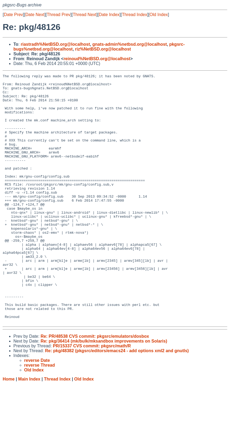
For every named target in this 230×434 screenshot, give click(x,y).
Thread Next (84, 14)
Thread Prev (59, 14)
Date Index (109, 14)
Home (8, 429)
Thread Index (134, 14)
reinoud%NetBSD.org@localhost (97, 58)
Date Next (34, 14)
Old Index (159, 14)
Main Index (29, 429)
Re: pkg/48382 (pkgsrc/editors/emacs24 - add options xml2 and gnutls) (117, 400)
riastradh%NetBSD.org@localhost (55, 44)
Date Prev (13, 14)
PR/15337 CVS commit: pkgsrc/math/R (92, 395)
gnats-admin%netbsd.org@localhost (129, 44)
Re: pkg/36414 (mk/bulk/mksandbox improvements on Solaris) (103, 391)
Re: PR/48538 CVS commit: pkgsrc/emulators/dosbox (94, 386)
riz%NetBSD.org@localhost (103, 49)
